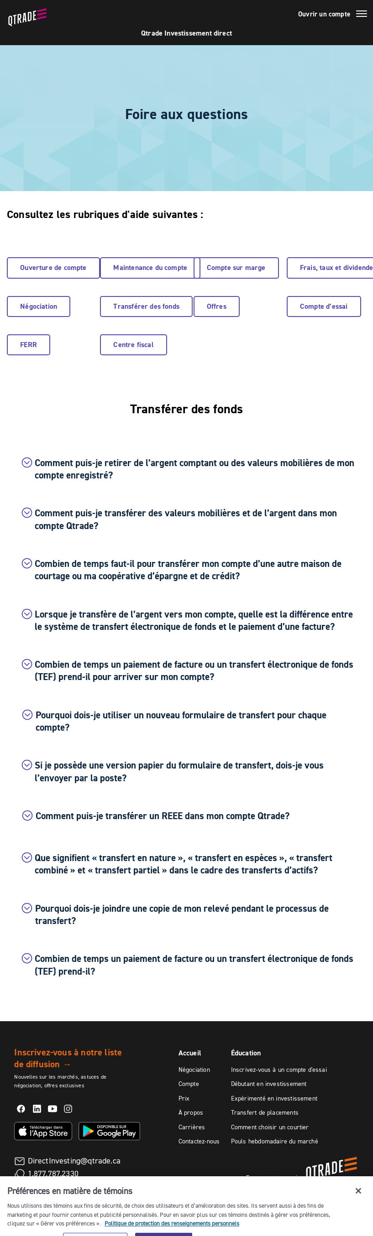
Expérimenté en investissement (274, 1098)
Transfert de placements (265, 1112)
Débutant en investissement (269, 1084)
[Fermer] (358, 1200)
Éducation (246, 1053)
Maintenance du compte (150, 267)
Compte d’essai (324, 306)
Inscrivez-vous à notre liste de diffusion (68, 1058)
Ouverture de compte (53, 267)
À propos (191, 1112)
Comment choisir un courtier (270, 1127)
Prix (184, 1098)
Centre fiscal (133, 344)
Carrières (192, 1127)
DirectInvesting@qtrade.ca (74, 1161)
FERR (28, 344)
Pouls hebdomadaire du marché (274, 1141)
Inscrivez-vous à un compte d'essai (279, 1069)
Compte (189, 1084)
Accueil (190, 1053)
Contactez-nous (199, 1141)
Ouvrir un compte (324, 14)
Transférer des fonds (146, 306)
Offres (216, 306)
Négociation (38, 306)
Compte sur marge (236, 267)
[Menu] (361, 15)
